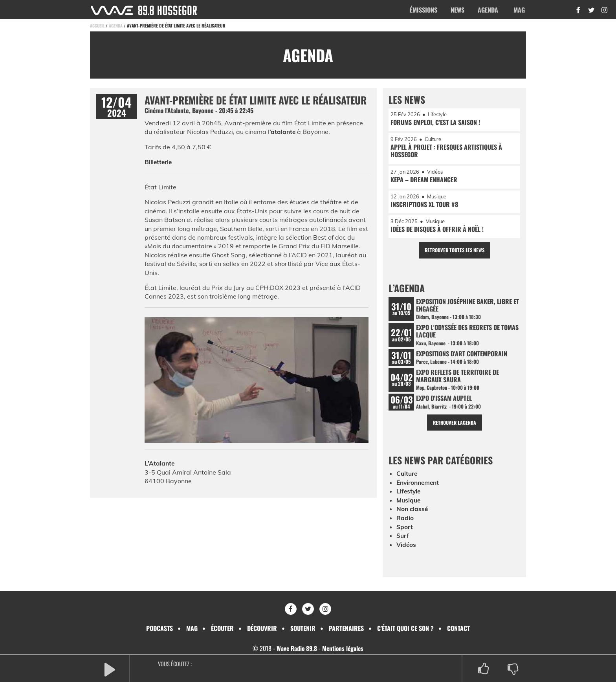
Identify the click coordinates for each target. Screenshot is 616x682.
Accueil (97, 25)
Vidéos (406, 550)
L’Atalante (160, 463)
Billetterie (159, 162)
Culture (407, 479)
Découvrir (262, 628)
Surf (402, 540)
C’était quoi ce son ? (405, 628)
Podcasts (159, 628)
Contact (458, 628)
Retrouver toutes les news (454, 253)
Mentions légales (343, 648)
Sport (404, 532)
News (457, 10)
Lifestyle (409, 496)
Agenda (488, 10)
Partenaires (346, 628)
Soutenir (302, 628)
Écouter (222, 628)
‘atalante (283, 132)
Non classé (412, 514)
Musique (409, 506)
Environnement (419, 488)
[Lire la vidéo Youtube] (256, 382)
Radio (405, 523)
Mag (519, 10)
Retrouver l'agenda (454, 428)
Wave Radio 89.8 (296, 648)
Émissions (423, 10)
